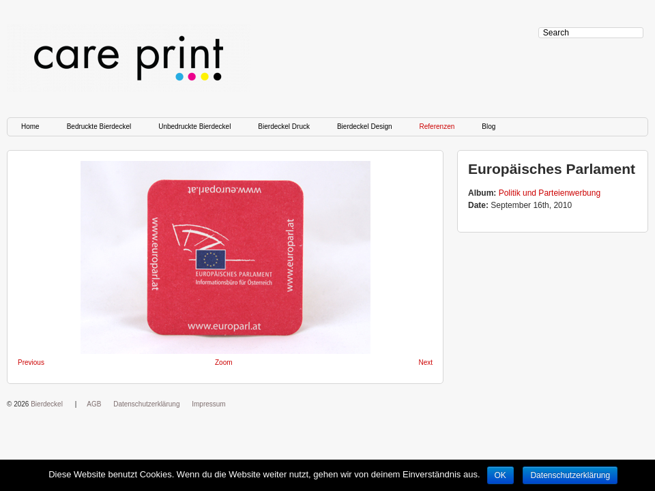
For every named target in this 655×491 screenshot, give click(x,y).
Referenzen (437, 126)
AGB (94, 404)
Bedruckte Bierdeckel (99, 126)
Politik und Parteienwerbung (549, 193)
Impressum (208, 404)
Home (30, 126)
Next (425, 362)
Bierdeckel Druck (284, 126)
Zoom (224, 362)
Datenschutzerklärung (146, 404)
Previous (31, 362)
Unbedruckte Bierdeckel (194, 126)
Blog (488, 126)
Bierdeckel (47, 404)
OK (500, 475)
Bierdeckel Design (364, 126)
